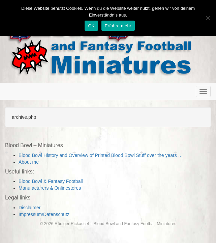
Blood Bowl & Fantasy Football (51, 181)
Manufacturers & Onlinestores (50, 188)
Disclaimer (29, 207)
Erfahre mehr (118, 25)
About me (29, 162)
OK (91, 25)
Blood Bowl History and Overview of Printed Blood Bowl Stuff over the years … (101, 155)
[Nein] (207, 18)
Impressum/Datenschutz (44, 214)
